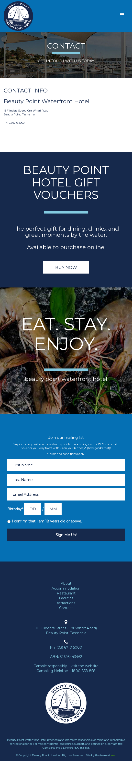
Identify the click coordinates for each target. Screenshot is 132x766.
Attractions (66, 603)
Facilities (66, 598)
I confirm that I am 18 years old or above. (47, 521)
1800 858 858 (84, 671)
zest (113, 755)
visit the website (85, 666)
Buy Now (66, 267)
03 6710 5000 (16, 122)
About (66, 583)
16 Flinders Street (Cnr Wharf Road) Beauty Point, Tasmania (26, 112)
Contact (66, 608)
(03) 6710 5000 (69, 647)
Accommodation (66, 588)
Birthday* (15, 509)
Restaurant (66, 593)
